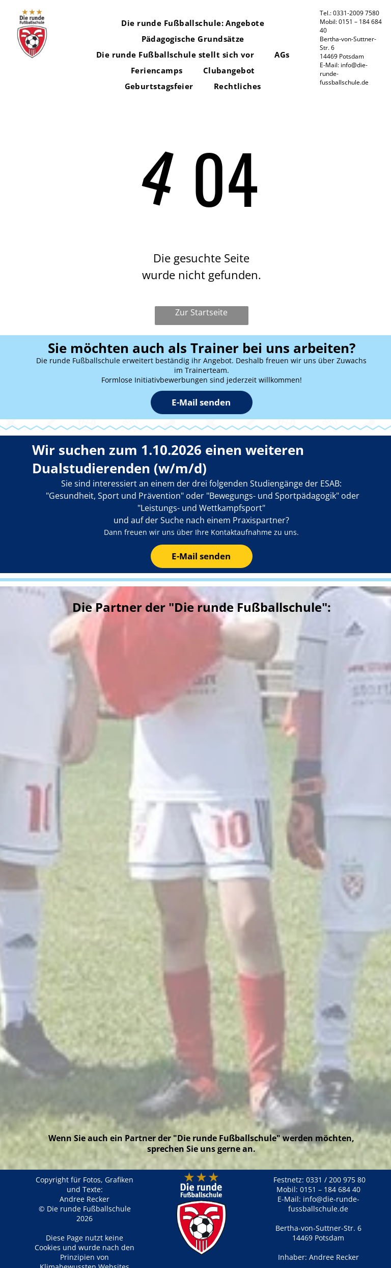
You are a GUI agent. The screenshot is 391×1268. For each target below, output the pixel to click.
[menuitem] (192, 23)
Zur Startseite (201, 312)
